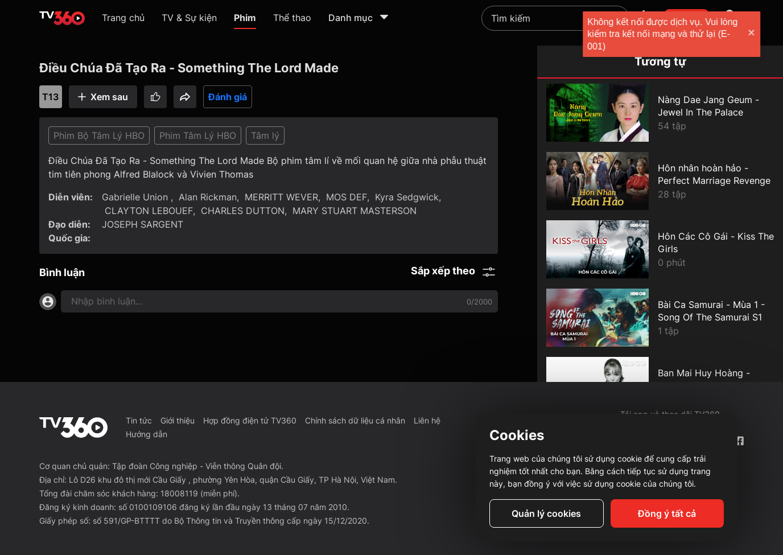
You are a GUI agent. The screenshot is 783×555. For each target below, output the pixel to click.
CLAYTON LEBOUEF (149, 210)
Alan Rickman (208, 197)
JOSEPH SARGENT (142, 224)
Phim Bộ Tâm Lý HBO (99, 135)
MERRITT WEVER (281, 197)
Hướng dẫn (146, 434)
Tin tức (139, 420)
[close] (763, 34)
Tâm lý (265, 135)
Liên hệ (427, 420)
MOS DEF (346, 197)
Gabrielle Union (136, 197)
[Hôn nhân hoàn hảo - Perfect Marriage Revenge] (660, 181)
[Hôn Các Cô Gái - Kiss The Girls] (660, 249)
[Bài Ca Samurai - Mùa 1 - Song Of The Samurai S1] (660, 317)
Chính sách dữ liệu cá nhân (355, 420)
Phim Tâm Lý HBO (197, 135)
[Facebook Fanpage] (739, 441)
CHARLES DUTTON (243, 210)
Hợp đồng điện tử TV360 (249, 420)
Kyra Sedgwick (407, 197)
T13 (50, 96)
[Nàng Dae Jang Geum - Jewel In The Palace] (660, 113)
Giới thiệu (177, 420)
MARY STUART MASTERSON (354, 210)
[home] (62, 18)
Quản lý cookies (546, 513)
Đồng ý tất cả (667, 513)
